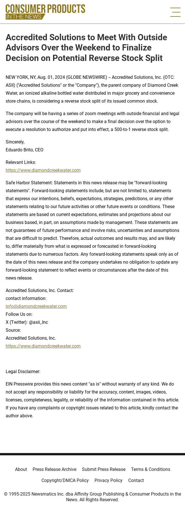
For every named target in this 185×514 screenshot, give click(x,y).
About (21, 469)
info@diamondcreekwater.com (36, 306)
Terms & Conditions (150, 469)
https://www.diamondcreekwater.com (43, 170)
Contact (136, 480)
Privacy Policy (108, 480)
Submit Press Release (103, 469)
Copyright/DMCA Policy (65, 480)
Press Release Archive (54, 469)
